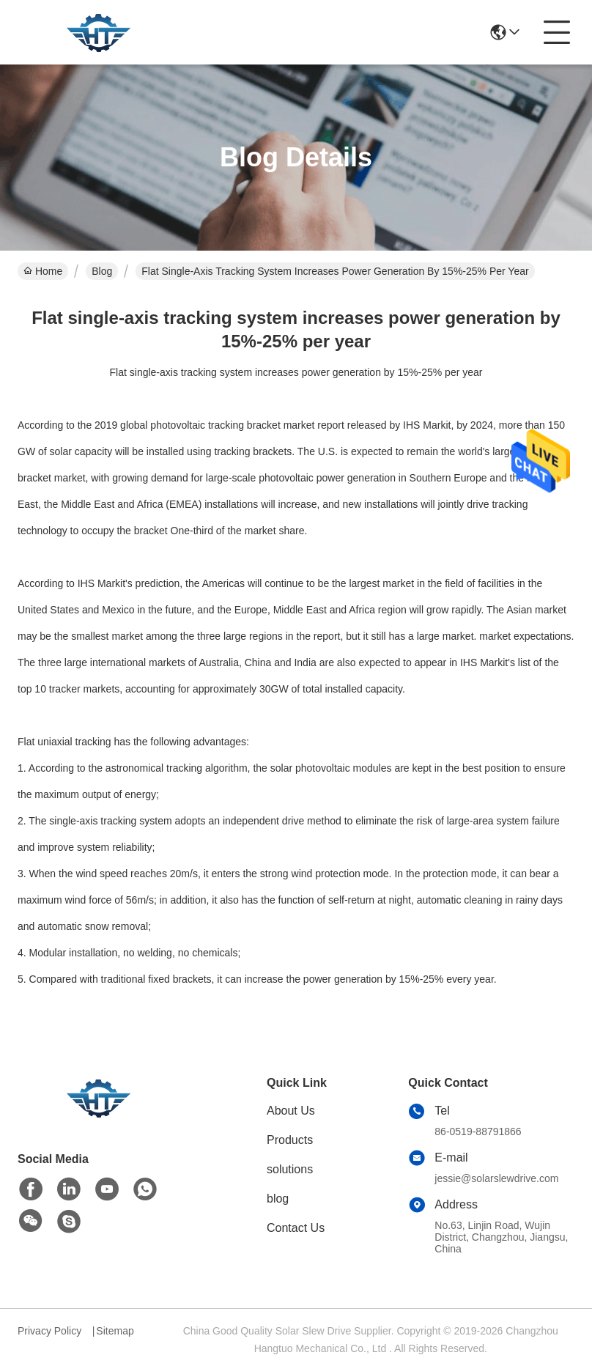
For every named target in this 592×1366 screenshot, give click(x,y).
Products (290, 1140)
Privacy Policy (49, 1331)
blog (278, 1198)
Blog (102, 271)
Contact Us (296, 1228)
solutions (290, 1169)
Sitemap (114, 1331)
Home (42, 271)
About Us (291, 1110)
